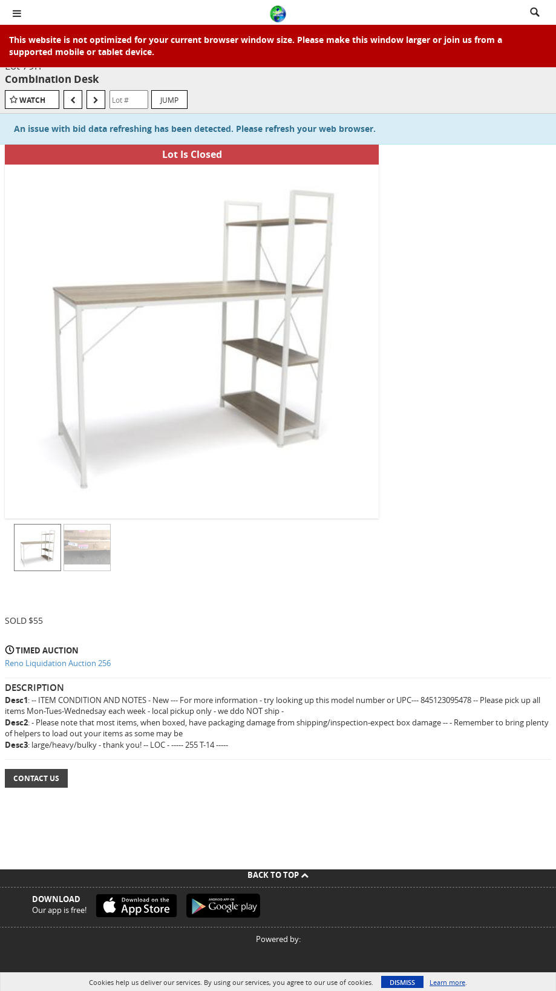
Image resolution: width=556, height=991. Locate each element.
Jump (169, 100)
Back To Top (278, 874)
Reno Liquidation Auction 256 (58, 663)
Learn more (447, 982)
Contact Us (36, 778)
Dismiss (402, 982)
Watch (32, 100)
